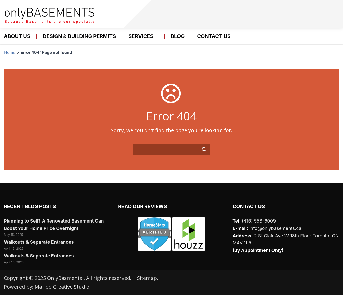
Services (141, 36)
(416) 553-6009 (259, 221)
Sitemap (147, 278)
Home (10, 52)
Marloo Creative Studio (62, 286)
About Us (17, 36)
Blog (178, 36)
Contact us (214, 36)
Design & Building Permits (79, 36)
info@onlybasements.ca (275, 228)
